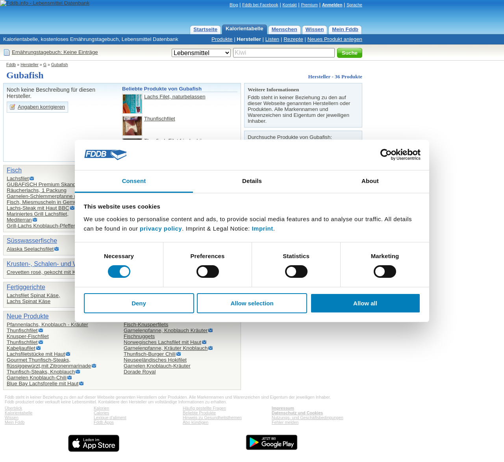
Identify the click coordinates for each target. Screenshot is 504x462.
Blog (234, 4)
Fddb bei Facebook (260, 4)
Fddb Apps (104, 422)
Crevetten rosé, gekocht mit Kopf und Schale (59, 272)
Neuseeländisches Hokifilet (155, 360)
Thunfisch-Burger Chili (150, 354)
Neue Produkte (28, 316)
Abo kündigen (195, 422)
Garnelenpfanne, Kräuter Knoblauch (166, 348)
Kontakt (289, 4)
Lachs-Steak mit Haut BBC (38, 208)
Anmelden (332, 4)
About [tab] (370, 180)
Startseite (205, 29)
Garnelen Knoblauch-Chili (37, 378)
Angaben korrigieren (41, 107)
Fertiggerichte (26, 287)
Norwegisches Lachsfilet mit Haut (162, 342)
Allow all (365, 303)
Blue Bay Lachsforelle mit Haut (42, 383)
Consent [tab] (134, 180)
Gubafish (59, 64)
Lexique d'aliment (110, 417)
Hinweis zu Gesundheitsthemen (212, 417)
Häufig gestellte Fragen (204, 408)
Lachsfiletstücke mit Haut (36, 354)
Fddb (11, 64)
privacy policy (161, 228)
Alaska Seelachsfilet (30, 249)
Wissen (315, 29)
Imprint (262, 228)
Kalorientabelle (244, 28)
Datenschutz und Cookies (297, 412)
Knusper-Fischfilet (28, 336)
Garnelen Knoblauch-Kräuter (157, 366)
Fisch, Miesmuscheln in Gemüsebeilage (53, 202)
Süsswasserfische (32, 240)
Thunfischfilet (159, 119)
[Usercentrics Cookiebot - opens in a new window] (386, 155)
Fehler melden (285, 422)
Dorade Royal (140, 372)
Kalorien (101, 408)
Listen (272, 39)
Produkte (221, 39)
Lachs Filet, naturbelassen (175, 97)
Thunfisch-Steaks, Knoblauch (41, 372)
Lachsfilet (18, 178)
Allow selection (251, 303)
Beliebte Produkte (199, 412)
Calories (101, 412)
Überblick (13, 408)
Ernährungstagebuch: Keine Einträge (55, 52)
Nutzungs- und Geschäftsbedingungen (307, 417)
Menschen (284, 29)
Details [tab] (252, 180)
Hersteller (249, 39)
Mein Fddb (345, 29)
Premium (309, 4)
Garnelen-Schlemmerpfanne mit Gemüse (54, 196)
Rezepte (293, 39)
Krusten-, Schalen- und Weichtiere (54, 264)
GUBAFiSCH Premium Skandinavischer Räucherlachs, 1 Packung (53, 187)
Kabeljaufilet (21, 348)
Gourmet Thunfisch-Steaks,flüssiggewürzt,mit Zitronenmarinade (49, 363)
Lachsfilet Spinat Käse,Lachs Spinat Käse (33, 298)
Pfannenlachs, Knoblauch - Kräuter (47, 324)
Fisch (14, 170)
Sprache (354, 4)
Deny (139, 303)
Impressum (283, 408)
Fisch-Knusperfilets (146, 324)
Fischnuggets (139, 336)
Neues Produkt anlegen (335, 39)
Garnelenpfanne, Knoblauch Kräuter (166, 330)
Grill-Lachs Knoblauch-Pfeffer (41, 226)
